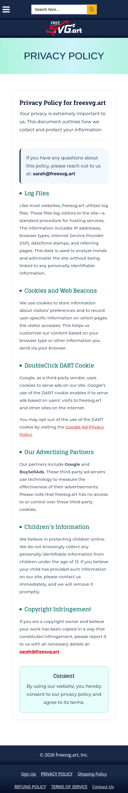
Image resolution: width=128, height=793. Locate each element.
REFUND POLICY (30, 786)
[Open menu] (5, 9)
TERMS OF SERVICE (69, 786)
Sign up (28, 774)
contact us (103, 786)
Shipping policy (92, 774)
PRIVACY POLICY (57, 774)
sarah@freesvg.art (54, 173)
